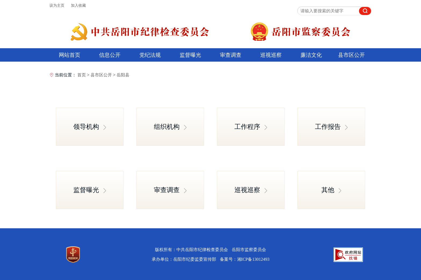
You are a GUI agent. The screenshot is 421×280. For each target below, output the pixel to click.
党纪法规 (150, 55)
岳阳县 (123, 75)
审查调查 (230, 55)
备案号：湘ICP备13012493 (245, 259)
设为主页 (56, 5)
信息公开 (110, 55)
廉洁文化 (311, 55)
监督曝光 (190, 55)
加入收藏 (78, 5)
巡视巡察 (271, 55)
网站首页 (69, 55)
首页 (81, 75)
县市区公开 (351, 55)
